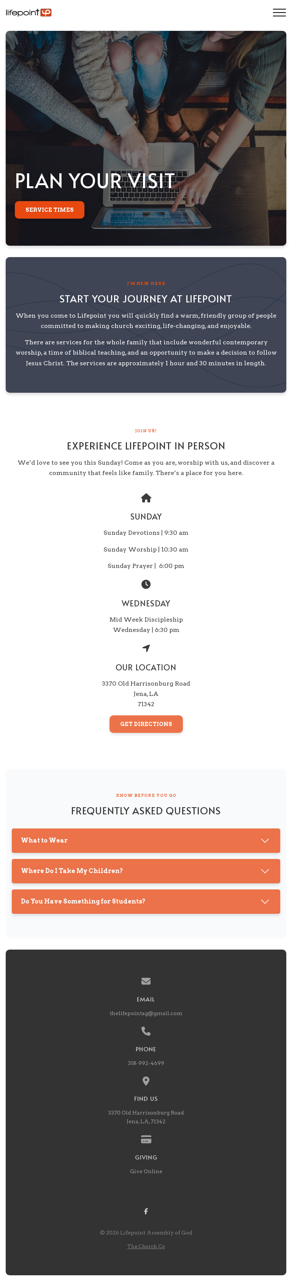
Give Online (146, 1171)
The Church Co (146, 1246)
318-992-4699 (146, 1063)
